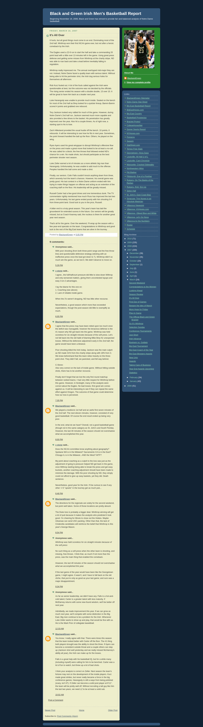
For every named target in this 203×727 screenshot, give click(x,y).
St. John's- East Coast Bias (139, 195)
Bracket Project (133, 122)
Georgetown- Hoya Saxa (138, 153)
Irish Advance (135, 339)
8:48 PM (59, 493)
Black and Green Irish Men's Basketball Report (95, 13)
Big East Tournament (138, 346)
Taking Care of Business (140, 365)
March (133, 280)
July (132, 268)
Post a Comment (55, 700)
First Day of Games (138, 302)
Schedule (131, 229)
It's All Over (134, 298)
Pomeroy (131, 137)
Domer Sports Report (136, 129)
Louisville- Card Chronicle (138, 161)
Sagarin (130, 141)
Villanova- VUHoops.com (138, 209)
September (135, 264)
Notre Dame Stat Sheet (137, 102)
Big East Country (134, 114)
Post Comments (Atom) (67, 716)
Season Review (136, 294)
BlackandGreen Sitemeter (138, 98)
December (135, 253)
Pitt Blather (132, 172)
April (132, 276)
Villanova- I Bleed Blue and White (141, 213)
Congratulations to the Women (142, 287)
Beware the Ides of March (140, 306)
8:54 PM (59, 533)
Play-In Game (135, 313)
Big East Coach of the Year (141, 350)
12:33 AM (59, 629)
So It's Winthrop (136, 324)
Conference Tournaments (140, 331)
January (133, 381)
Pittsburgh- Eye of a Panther (139, 176)
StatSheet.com (133, 145)
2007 (129, 250)
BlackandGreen (62, 322)
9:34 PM (59, 587)
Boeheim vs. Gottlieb (138, 342)
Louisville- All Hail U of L (137, 157)
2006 (129, 386)
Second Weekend (137, 283)
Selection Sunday (137, 327)
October (133, 261)
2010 (129, 239)
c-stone (58, 271)
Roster (130, 225)
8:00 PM (59, 439)
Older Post (113, 710)
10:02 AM (59, 695)
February (134, 377)
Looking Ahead (135, 290)
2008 (129, 246)
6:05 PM (59, 316)
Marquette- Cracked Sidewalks (140, 165)
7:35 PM (59, 400)
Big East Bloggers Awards (140, 354)
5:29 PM (59, 265)
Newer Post (50, 710)
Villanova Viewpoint (135, 205)
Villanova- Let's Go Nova (138, 217)
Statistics (133, 373)
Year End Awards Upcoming (141, 369)
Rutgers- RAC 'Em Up (136, 187)
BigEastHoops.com (135, 110)
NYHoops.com (133, 133)
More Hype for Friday (138, 309)
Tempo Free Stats (135, 149)
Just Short (133, 335)
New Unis (133, 358)
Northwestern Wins (135, 168)
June (132, 272)
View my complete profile (139, 82)
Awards (132, 361)
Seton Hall (131, 191)
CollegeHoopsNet (134, 125)
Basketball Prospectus (137, 118)
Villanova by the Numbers (138, 221)
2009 (129, 242)
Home (81, 710)
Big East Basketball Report (139, 106)
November (135, 257)
